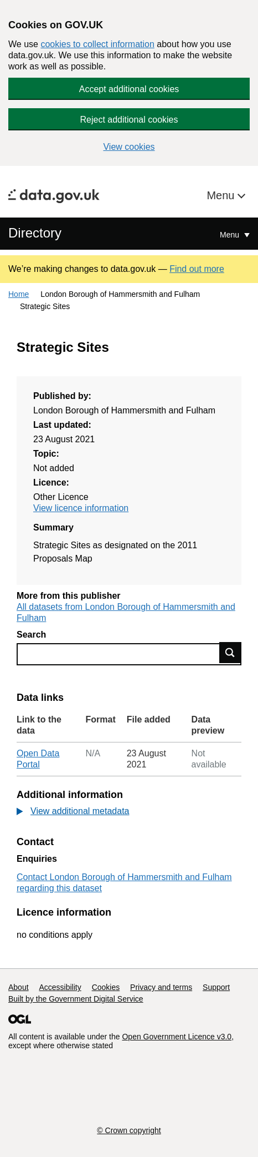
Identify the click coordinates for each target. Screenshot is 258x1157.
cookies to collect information (97, 44)
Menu (222, 195)
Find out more (196, 269)
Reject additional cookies (129, 119)
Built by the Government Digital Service (75, 998)
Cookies (106, 987)
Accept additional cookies (129, 89)
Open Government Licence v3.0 (176, 1036)
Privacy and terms (161, 987)
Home (18, 294)
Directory (34, 232)
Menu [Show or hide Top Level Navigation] (230, 234)
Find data (230, 652)
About (18, 987)
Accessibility (60, 987)
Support (216, 987)
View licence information (80, 508)
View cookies (128, 146)
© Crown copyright (129, 1130)
